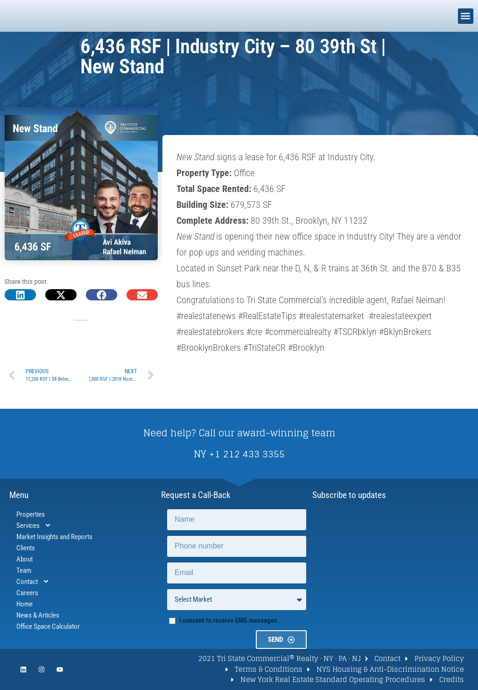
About (24, 559)
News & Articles (37, 615)
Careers (27, 593)
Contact (32, 581)
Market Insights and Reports (54, 537)
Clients (25, 548)
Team (23, 570)
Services (33, 525)
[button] (465, 16)
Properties (30, 514)
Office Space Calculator (48, 626)
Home (24, 604)
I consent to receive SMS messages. (229, 620)
